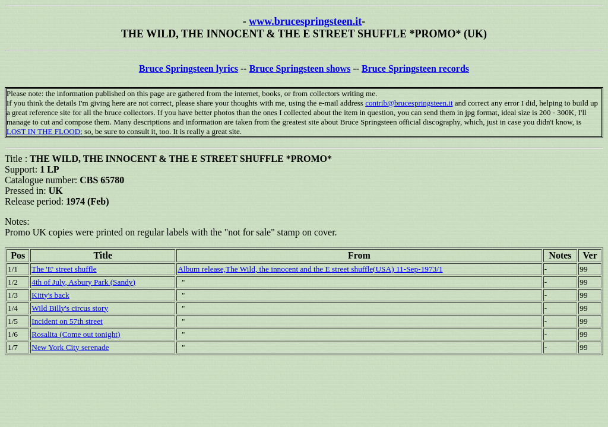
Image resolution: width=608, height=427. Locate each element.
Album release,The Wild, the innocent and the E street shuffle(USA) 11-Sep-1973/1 (310, 269)
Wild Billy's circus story (69, 308)
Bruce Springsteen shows (300, 68)
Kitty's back (50, 295)
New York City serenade (70, 347)
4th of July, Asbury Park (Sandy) (83, 282)
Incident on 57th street (67, 321)
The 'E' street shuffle (63, 269)
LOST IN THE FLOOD (43, 131)
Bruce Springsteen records (415, 68)
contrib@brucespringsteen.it (408, 102)
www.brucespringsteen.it (305, 21)
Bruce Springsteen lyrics (188, 68)
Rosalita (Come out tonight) (75, 334)
